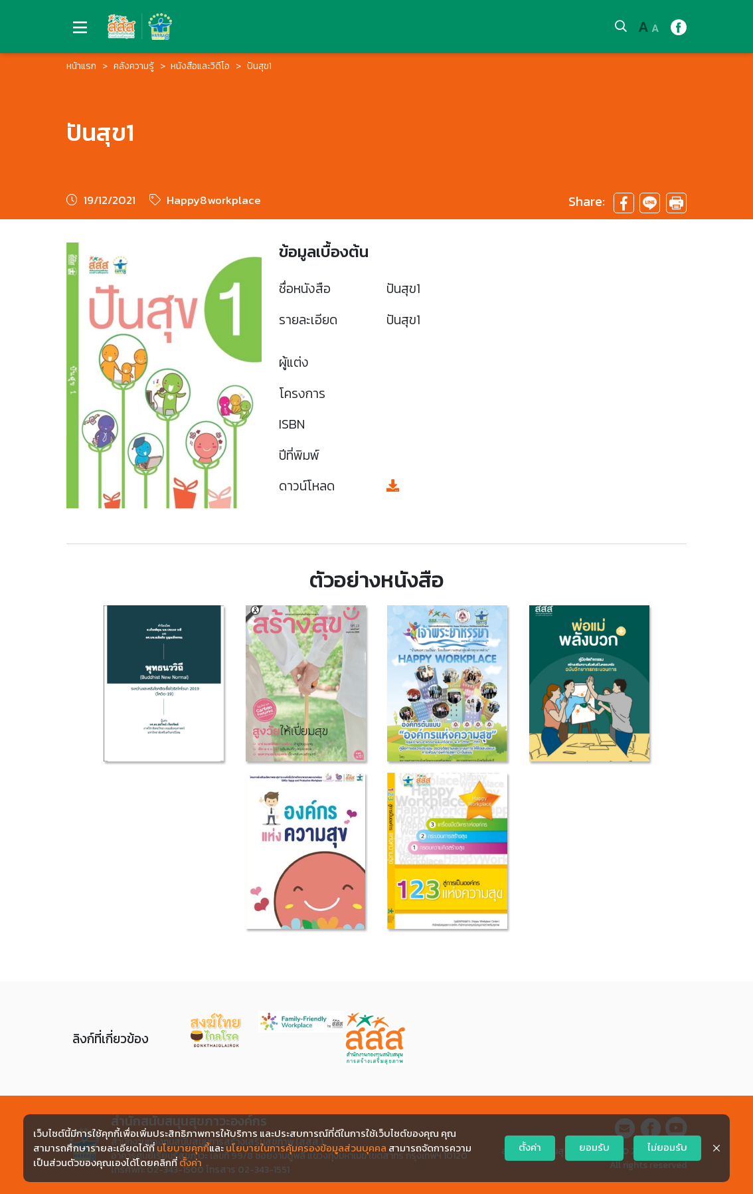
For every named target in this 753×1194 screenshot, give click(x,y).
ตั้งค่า (190, 1162)
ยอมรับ (594, 1147)
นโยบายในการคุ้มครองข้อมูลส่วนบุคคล (306, 1148)
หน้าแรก (81, 66)
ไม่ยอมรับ (667, 1147)
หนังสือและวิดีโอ (200, 66)
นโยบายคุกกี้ (183, 1148)
